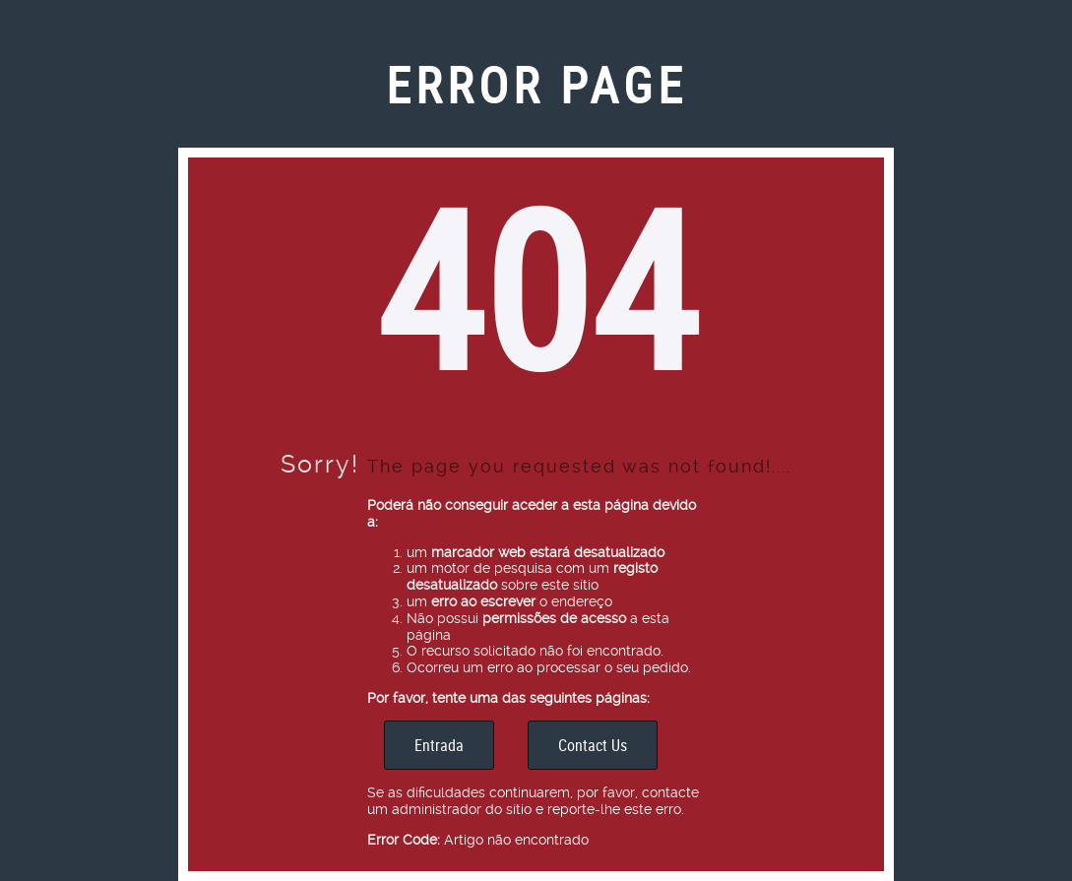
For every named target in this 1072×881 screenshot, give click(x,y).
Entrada (439, 745)
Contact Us (592, 745)
